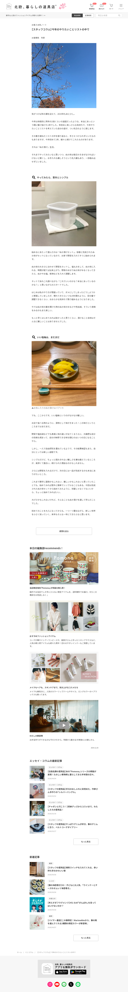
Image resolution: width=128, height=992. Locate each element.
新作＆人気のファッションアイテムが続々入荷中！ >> (25, 15)
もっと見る (85, 841)
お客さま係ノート (39, 24)
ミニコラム (29, 952)
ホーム (19, 952)
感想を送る (64, 531)
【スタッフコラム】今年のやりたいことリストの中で (60, 29)
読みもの (101, 9)
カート (111, 9)
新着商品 (91, 9)
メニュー (121, 8)
